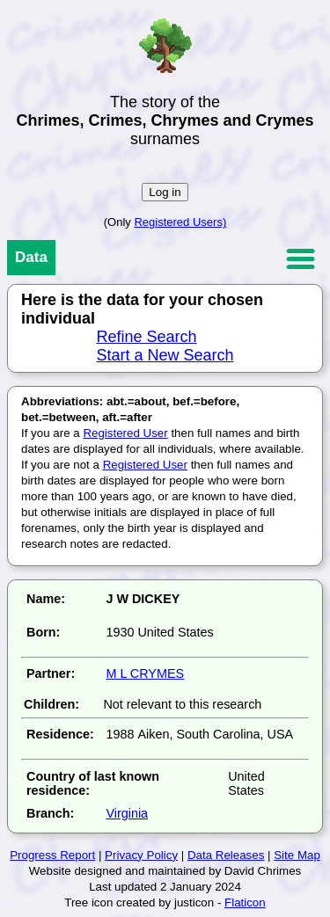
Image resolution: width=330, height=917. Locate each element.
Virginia (127, 813)
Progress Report (52, 855)
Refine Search (146, 337)
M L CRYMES (145, 673)
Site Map (297, 855)
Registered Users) (180, 222)
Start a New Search (164, 355)
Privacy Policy (141, 855)
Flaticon (245, 902)
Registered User (125, 433)
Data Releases (225, 855)
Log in (164, 192)
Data (31, 257)
